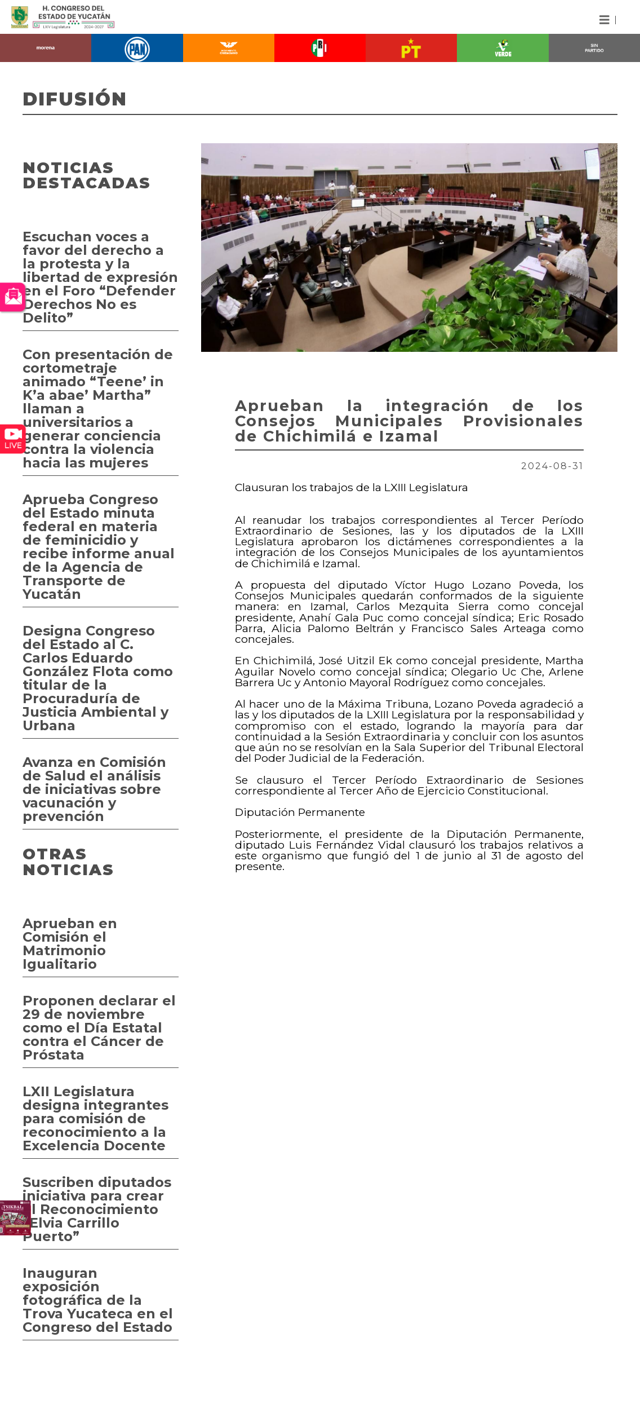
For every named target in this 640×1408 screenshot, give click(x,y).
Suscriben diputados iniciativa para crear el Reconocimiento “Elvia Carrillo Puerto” (97, 1209)
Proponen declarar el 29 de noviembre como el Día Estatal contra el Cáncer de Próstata (99, 1027)
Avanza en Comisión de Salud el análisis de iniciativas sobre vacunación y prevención (94, 789)
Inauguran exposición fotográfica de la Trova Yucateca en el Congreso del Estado (98, 1300)
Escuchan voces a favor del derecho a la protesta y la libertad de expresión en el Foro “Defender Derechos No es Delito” (100, 277)
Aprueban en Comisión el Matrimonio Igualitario (70, 943)
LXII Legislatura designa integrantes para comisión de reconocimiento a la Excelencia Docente (95, 1118)
